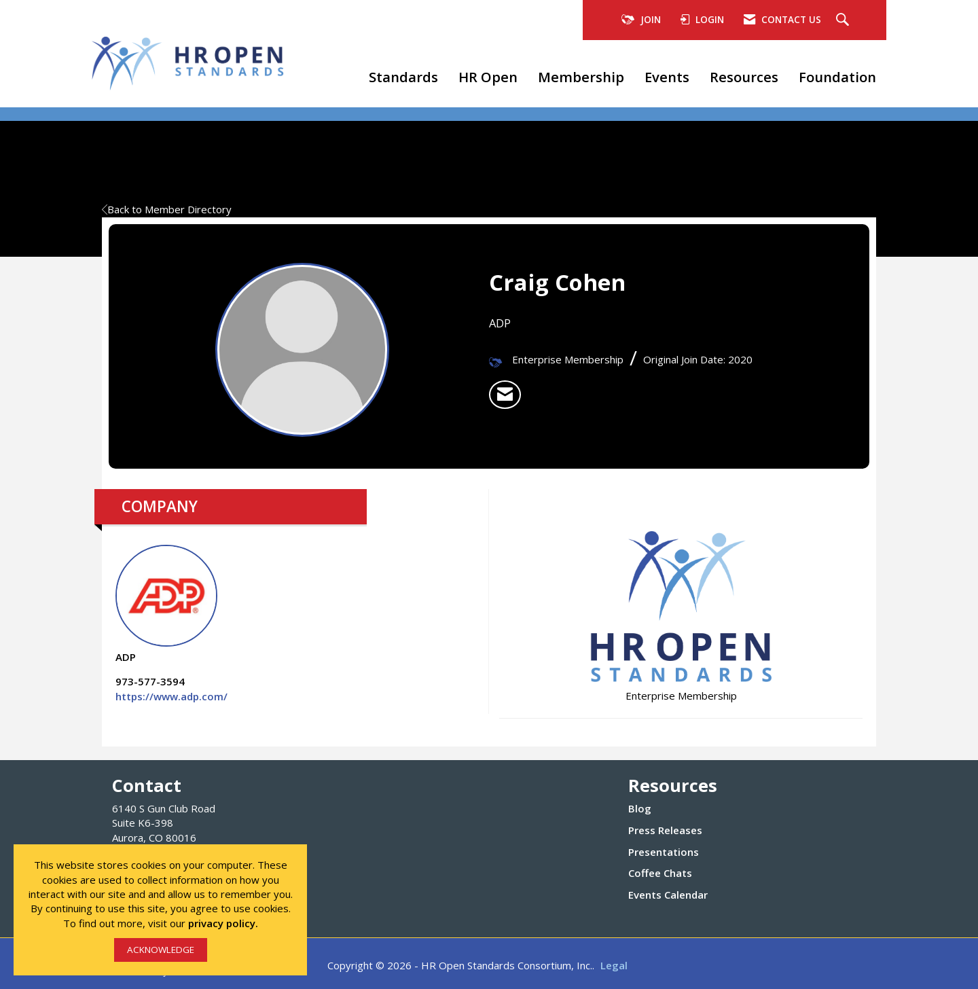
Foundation (837, 76)
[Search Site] (844, 20)
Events (667, 76)
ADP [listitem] (166, 604)
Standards (403, 76)
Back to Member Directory (167, 209)
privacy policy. (223, 923)
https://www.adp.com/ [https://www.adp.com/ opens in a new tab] (171, 696)
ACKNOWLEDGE (160, 949)
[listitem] (505, 394)
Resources (744, 76)
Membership (581, 76)
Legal (614, 965)
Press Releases (665, 830)
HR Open (488, 76)
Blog (639, 808)
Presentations (663, 852)
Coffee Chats (660, 873)
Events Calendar (668, 894)
